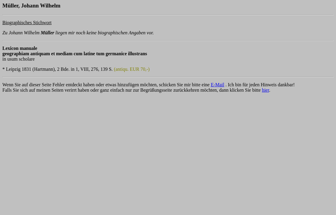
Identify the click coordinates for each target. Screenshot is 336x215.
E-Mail (217, 84)
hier (265, 90)
